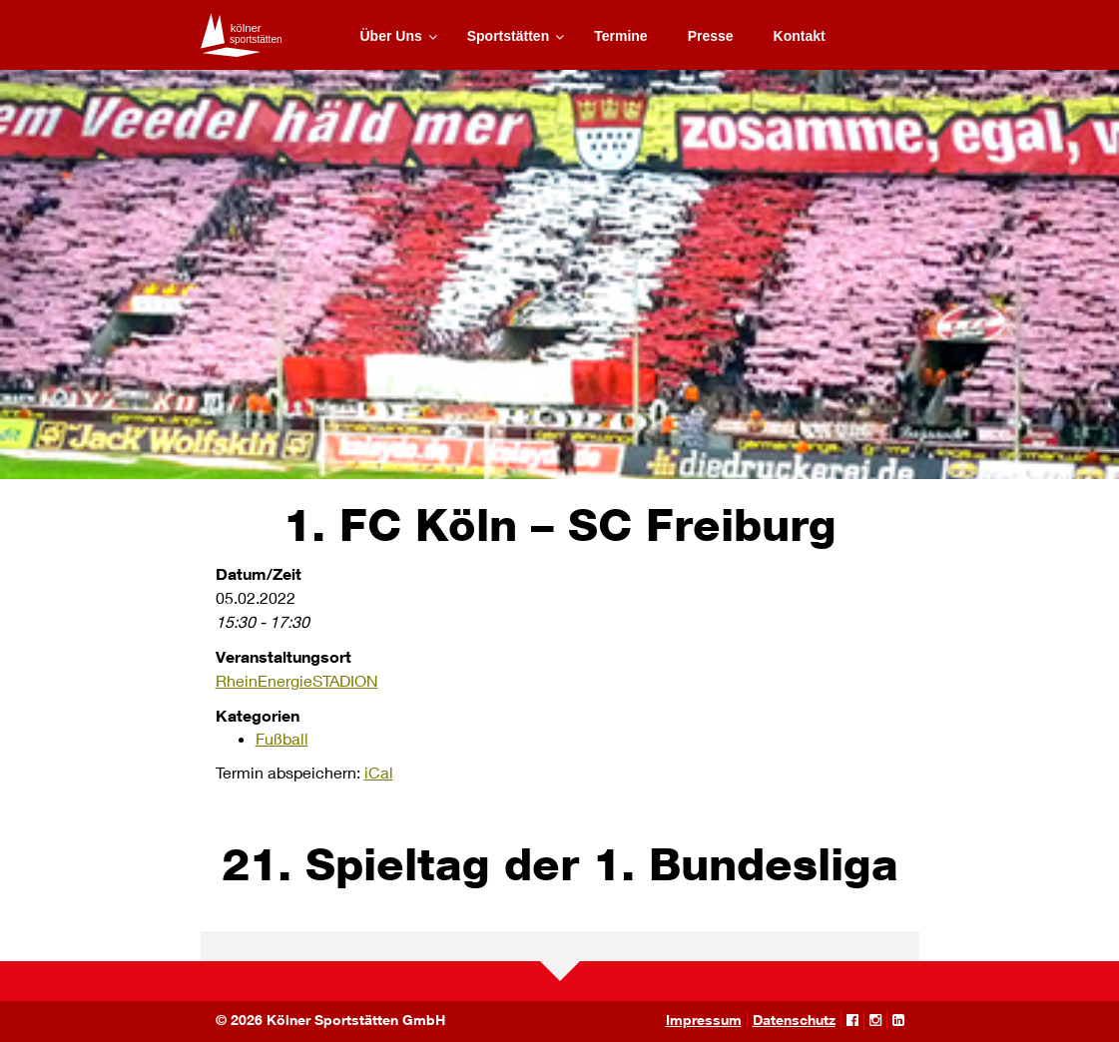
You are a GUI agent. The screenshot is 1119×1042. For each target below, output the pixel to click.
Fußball (282, 738)
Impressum (704, 1019)
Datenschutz (794, 1019)
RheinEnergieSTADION (297, 680)
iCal (378, 772)
